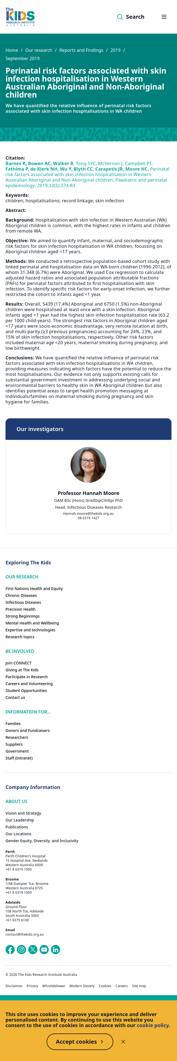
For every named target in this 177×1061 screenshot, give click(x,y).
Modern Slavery (82, 986)
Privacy (32, 986)
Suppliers (14, 744)
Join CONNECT (19, 663)
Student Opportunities (26, 690)
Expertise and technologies (30, 629)
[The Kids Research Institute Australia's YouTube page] (44, 949)
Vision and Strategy (23, 813)
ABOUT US (17, 801)
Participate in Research (27, 676)
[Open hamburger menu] (164, 16)
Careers (122, 986)
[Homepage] (20, 17)
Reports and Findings (81, 50)
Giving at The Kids (22, 669)
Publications (17, 827)
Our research (38, 50)
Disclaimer (14, 986)
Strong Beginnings (23, 616)
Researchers (17, 737)
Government (17, 751)
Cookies (105, 986)
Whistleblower (53, 986)
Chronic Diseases (21, 595)
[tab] (80, 504)
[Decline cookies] (123, 1042)
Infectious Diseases (23, 602)
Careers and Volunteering (29, 683)
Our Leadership (20, 820)
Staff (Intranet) (19, 758)
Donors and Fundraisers (28, 730)
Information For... (28, 712)
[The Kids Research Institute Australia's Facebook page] (10, 949)
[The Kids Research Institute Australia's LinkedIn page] (55, 949)
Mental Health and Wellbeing (32, 623)
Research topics (20, 636)
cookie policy (153, 1025)
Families (13, 723)
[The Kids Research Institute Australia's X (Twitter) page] (32, 949)
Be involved (20, 651)
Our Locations (18, 833)
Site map (139, 986)
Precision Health (21, 609)
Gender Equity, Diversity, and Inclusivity (42, 840)
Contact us (15, 697)
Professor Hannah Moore (88, 493)
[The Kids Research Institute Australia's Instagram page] (21, 949)
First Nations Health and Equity (34, 588)
